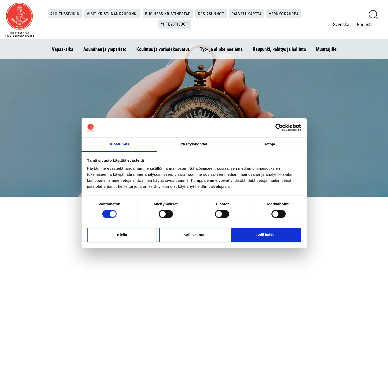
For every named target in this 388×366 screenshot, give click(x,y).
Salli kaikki (266, 235)
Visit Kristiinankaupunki (112, 13)
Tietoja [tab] (269, 144)
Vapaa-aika (62, 49)
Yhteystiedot (174, 24)
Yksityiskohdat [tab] (194, 144)
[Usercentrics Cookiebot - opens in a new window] (279, 127)
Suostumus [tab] (119, 144)
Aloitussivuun (65, 13)
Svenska (341, 24)
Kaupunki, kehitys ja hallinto (279, 49)
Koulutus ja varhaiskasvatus (163, 49)
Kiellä (122, 235)
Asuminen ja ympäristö (104, 49)
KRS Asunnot (211, 13)
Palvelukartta (246, 13)
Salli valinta (194, 235)
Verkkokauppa (284, 13)
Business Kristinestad (168, 13)
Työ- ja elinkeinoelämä (221, 49)
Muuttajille (326, 49)
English (364, 24)
